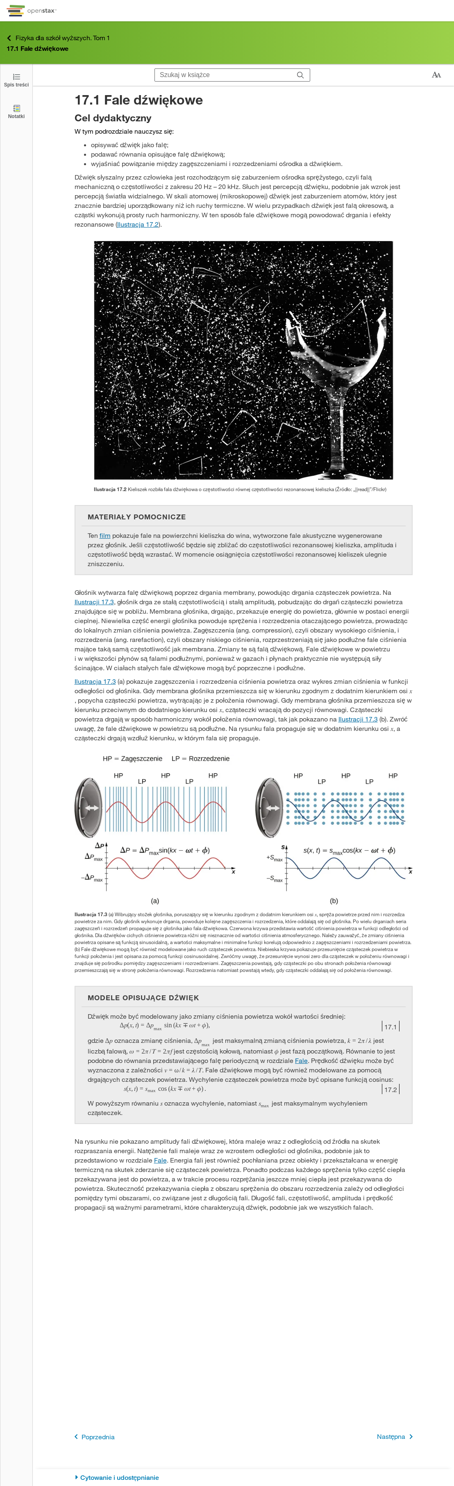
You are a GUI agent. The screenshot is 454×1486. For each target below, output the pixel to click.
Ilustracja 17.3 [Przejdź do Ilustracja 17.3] (95, 681)
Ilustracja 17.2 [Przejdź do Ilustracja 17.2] (138, 224)
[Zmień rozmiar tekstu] (436, 75)
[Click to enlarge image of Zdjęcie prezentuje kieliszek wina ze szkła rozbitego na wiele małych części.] (243, 360)
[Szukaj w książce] (223, 75)
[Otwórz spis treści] (16, 80)
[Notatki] (16, 111)
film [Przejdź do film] (105, 535)
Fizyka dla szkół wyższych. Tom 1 (58, 38)
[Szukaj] (300, 75)
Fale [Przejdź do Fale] (301, 1060)
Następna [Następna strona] (396, 1436)
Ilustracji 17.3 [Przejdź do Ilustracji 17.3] (94, 601)
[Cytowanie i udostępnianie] (244, 1477)
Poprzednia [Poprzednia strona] (93, 1436)
